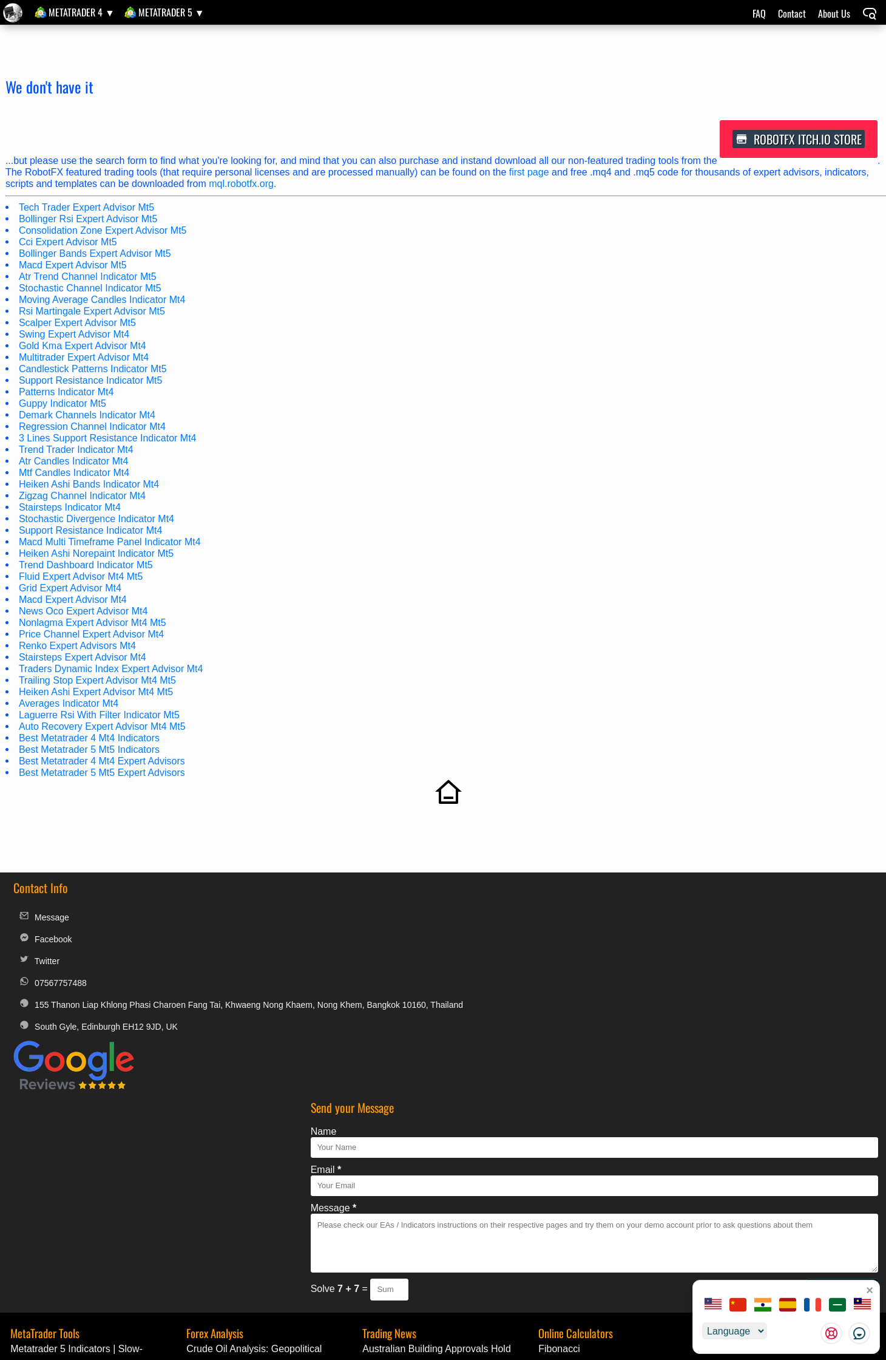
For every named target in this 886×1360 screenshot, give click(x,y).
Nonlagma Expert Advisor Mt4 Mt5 (93, 624)
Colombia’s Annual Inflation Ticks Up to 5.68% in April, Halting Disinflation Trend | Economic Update (447, 1182)
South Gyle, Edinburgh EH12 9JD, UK (97, 1040)
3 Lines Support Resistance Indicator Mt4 (108, 439)
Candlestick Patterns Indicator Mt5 (93, 370)
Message (43, 922)
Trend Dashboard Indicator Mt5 (86, 566)
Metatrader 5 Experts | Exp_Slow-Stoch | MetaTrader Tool (96, 1165)
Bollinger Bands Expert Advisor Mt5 (95, 254)
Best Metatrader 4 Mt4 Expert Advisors (102, 762)
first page (530, 173)
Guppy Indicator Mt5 (63, 404)
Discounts (591, 1248)
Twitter (38, 965)
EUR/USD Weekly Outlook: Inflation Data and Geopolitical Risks (262, 1182)
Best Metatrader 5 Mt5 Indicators (89, 750)
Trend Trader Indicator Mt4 (76, 451)
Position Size (565, 1197)
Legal (395, 1248)
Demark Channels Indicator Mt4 (87, 416)
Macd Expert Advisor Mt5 (73, 266)
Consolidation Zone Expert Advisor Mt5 (103, 231)
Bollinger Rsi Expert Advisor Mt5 (88, 220)
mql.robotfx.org (241, 185)
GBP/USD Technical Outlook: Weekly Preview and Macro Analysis (265, 1165)
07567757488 (52, 987)
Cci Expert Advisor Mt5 (68, 243)
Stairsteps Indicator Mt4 (70, 508)
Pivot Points (562, 1214)
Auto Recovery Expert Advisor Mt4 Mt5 (102, 727)
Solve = (423, 1074)
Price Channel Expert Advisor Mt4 (91, 635)
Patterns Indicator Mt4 (67, 393)
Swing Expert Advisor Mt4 (74, 335)
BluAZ (726, 1197)
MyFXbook (535, 1248)
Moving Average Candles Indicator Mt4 (102, 301)
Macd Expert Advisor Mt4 (73, 601)
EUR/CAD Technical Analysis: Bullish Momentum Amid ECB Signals (264, 1214)
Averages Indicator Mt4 (69, 704)
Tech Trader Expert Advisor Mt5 (87, 208)
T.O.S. (438, 1248)
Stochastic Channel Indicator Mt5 (90, 289)
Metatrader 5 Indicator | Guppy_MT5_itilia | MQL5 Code (77, 1182)
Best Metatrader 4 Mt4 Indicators (89, 739)
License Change (764, 1248)
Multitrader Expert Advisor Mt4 (84, 358)
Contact (792, 13)
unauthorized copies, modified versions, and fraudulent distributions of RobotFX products (631, 1352)
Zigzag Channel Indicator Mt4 (82, 497)
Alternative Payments (671, 1248)
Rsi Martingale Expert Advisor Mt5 (92, 312)
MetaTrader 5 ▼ (171, 12)
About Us (834, 13)
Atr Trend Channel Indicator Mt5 (88, 278)
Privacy (483, 1248)
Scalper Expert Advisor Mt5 (78, 324)
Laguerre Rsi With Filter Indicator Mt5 (99, 716)
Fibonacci (557, 1149)
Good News (738, 1182)
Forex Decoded (746, 1165)
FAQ (759, 13)
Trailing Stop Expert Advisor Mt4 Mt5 (98, 681)
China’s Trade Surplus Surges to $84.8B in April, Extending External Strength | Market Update (447, 1197)
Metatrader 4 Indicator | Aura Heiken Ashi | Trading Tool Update (87, 1214)
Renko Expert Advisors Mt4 (78, 647)
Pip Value (557, 1182)
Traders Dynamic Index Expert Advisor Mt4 (111, 670)
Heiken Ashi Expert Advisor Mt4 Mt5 (96, 693)
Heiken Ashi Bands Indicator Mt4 (89, 485)
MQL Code (736, 1149)
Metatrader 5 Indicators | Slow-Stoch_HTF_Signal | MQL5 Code (80, 1149)
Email (408, 955)
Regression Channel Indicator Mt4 (92, 427)
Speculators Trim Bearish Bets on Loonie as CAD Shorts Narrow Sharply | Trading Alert (449, 1214)
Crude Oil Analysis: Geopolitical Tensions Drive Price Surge (252, 1149)
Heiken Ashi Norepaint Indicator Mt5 (96, 554)
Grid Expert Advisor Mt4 (70, 589)
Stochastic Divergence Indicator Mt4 (97, 520)
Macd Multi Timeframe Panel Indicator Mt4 (110, 543)
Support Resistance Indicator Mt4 (91, 531)
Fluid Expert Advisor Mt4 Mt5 (81, 577)
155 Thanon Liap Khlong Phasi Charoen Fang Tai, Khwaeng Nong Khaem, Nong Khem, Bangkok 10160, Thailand (190, 1011)
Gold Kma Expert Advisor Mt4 (83, 347)
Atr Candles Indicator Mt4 (74, 462)
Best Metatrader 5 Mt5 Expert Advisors (102, 774)
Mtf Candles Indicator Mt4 (74, 474)
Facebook (44, 944)
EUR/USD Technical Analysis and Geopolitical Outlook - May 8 (257, 1197)
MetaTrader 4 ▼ (82, 12)
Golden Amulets (747, 1214)
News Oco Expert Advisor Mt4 (84, 612)
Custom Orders (844, 1248)
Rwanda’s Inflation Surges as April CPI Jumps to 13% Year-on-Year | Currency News (445, 1165)
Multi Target (562, 1165)
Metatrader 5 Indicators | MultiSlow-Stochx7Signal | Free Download (85, 1197)
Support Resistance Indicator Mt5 (91, 381)
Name (406, 917)
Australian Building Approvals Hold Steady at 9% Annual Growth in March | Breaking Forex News (445, 1149)
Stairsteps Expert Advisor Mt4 (83, 658)
